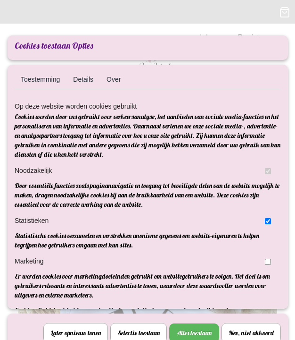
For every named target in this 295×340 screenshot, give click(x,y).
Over (114, 79)
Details (83, 79)
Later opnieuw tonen (75, 204)
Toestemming (40, 79)
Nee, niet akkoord (251, 204)
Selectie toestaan (138, 204)
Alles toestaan (194, 204)
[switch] (268, 171)
